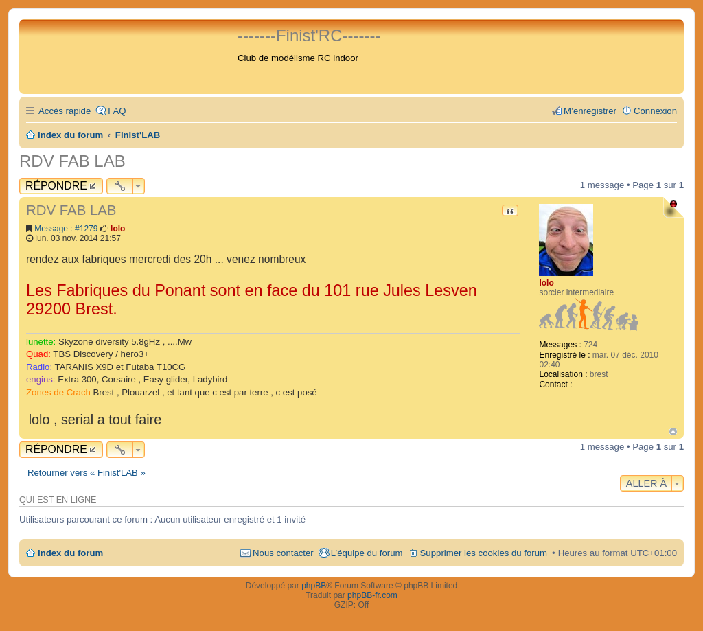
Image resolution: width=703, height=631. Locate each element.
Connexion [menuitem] (655, 111)
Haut (673, 431)
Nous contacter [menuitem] (283, 553)
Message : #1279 (65, 228)
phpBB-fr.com (372, 595)
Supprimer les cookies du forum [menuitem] (483, 553)
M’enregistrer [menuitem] (590, 111)
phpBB (313, 585)
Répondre (56, 186)
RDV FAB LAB (72, 161)
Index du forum (70, 553)
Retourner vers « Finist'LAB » (86, 473)
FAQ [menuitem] (117, 111)
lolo (546, 283)
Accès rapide (64, 111)
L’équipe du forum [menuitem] (367, 553)
